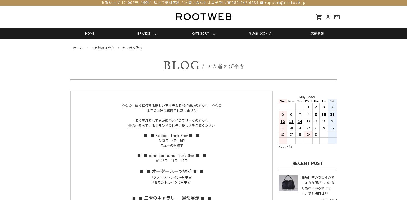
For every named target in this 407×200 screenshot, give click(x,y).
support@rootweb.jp (285, 2)
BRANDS (143, 33)
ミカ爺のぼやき (260, 33)
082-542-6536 (245, 2)
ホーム (78, 47)
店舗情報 (317, 33)
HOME (89, 33)
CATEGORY (200, 33)
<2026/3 (285, 146)
